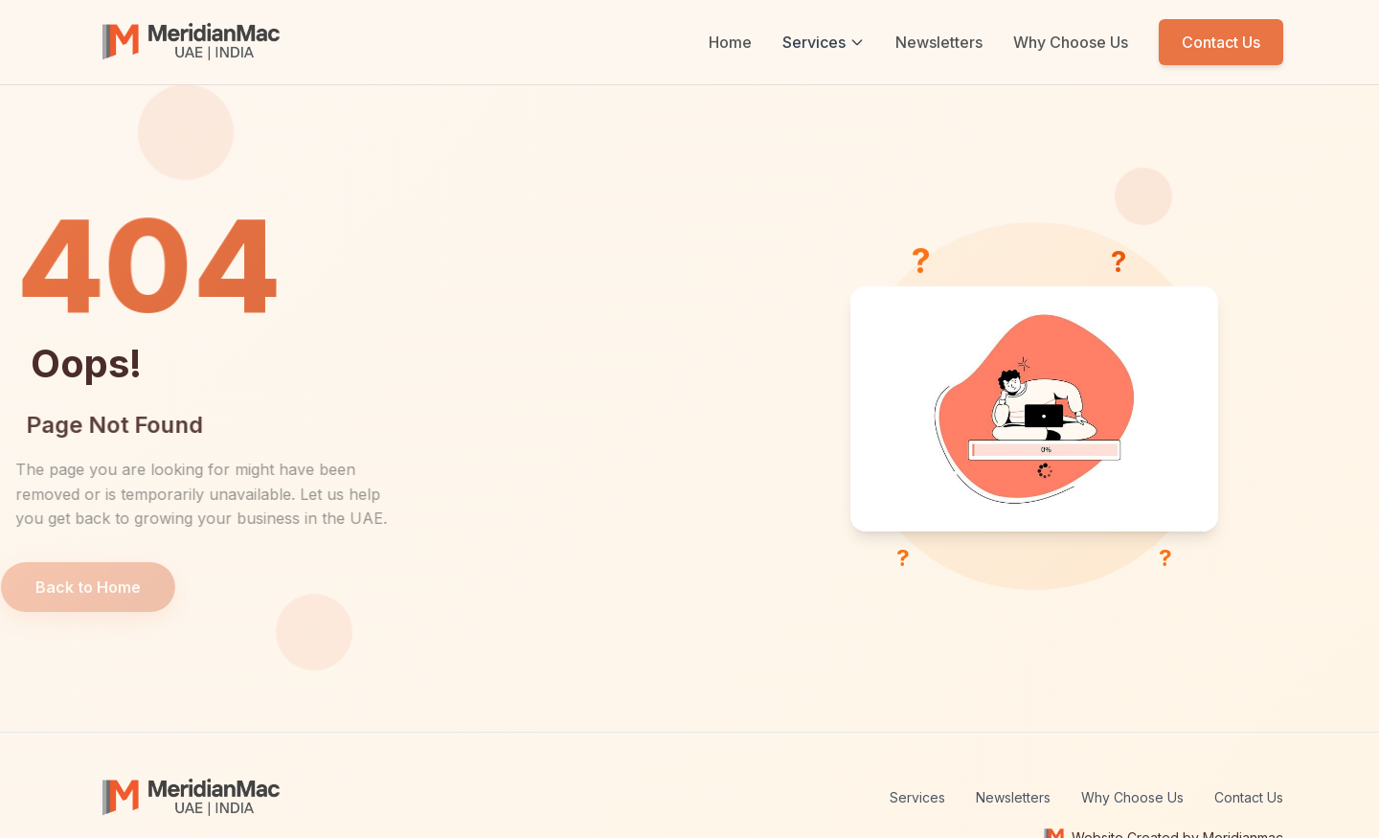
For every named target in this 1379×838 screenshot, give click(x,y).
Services (823, 42)
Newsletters (939, 42)
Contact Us (1221, 42)
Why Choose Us (1070, 42)
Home (730, 42)
